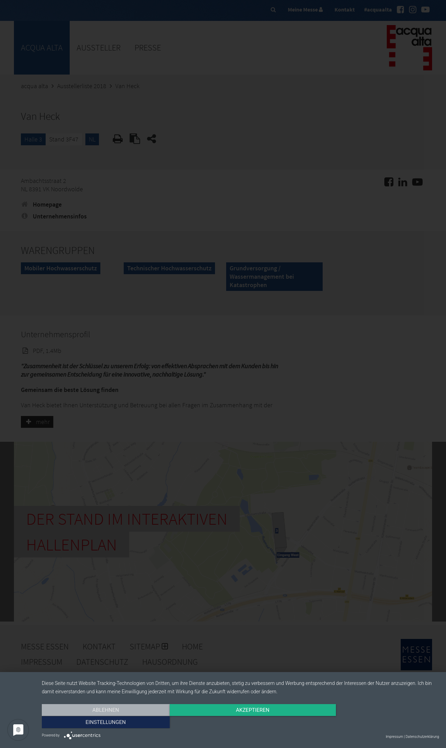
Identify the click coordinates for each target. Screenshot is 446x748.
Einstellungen (379, 722)
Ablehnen (101, 722)
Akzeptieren (240, 722)
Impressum (394, 737)
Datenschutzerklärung (422, 737)
